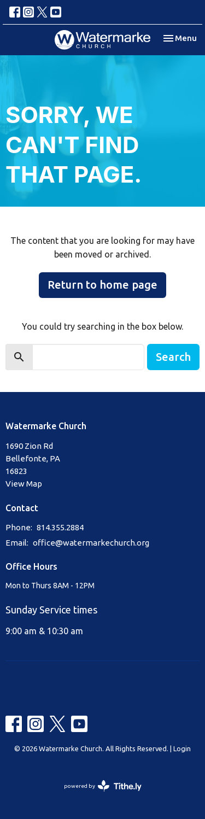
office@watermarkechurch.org (91, 542)
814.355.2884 (60, 527)
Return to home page (102, 284)
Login (182, 748)
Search (173, 356)
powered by (103, 786)
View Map (23, 483)
